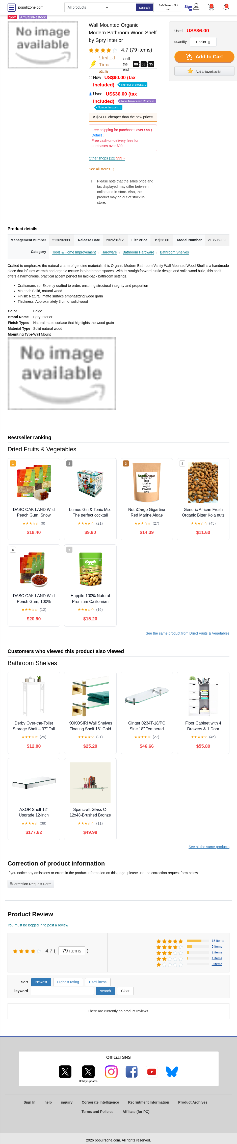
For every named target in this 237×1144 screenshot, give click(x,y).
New (120, 81)
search (144, 8)
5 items (217, 946)
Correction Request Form (30, 883)
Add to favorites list (204, 71)
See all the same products (209, 847)
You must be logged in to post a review (38, 925)
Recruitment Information (148, 1102)
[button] (226, 7)
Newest (41, 982)
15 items (218, 941)
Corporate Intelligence (100, 1102)
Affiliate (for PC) (136, 1112)
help (48, 1102)
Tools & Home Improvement (74, 252)
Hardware (109, 252)
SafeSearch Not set (168, 7)
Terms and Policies (98, 1112)
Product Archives (192, 1102)
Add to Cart (204, 57)
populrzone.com (30, 7)
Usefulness (98, 982)
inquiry (67, 1102)
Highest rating (68, 982)
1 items (217, 958)
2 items (217, 952)
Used (124, 100)
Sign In (188, 8)
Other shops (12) (107, 158)
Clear (125, 991)
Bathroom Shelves (174, 252)
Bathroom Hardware (138, 252)
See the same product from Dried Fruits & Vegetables (188, 633)
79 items (72, 950)
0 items (217, 964)
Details (97, 135)
